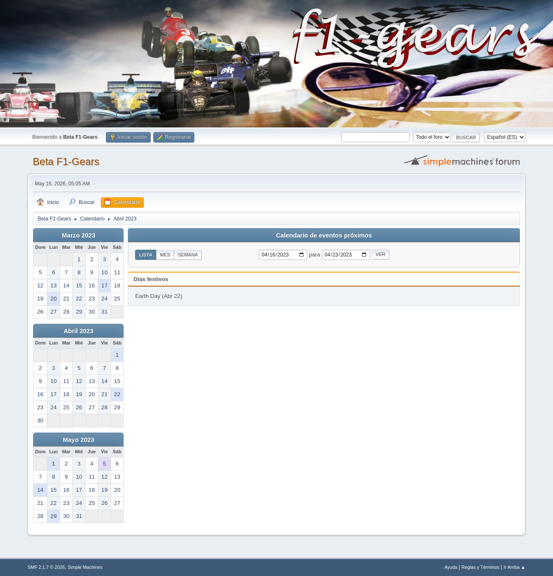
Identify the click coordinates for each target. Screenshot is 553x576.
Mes (165, 254)
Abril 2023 (78, 331)
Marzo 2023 (78, 235)
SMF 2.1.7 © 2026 (46, 567)
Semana (188, 254)
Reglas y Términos (481, 567)
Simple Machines (85, 567)
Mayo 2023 (78, 439)
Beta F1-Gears (66, 161)
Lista (145, 254)
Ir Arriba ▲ (514, 567)
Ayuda (451, 567)
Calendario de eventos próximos (324, 235)
